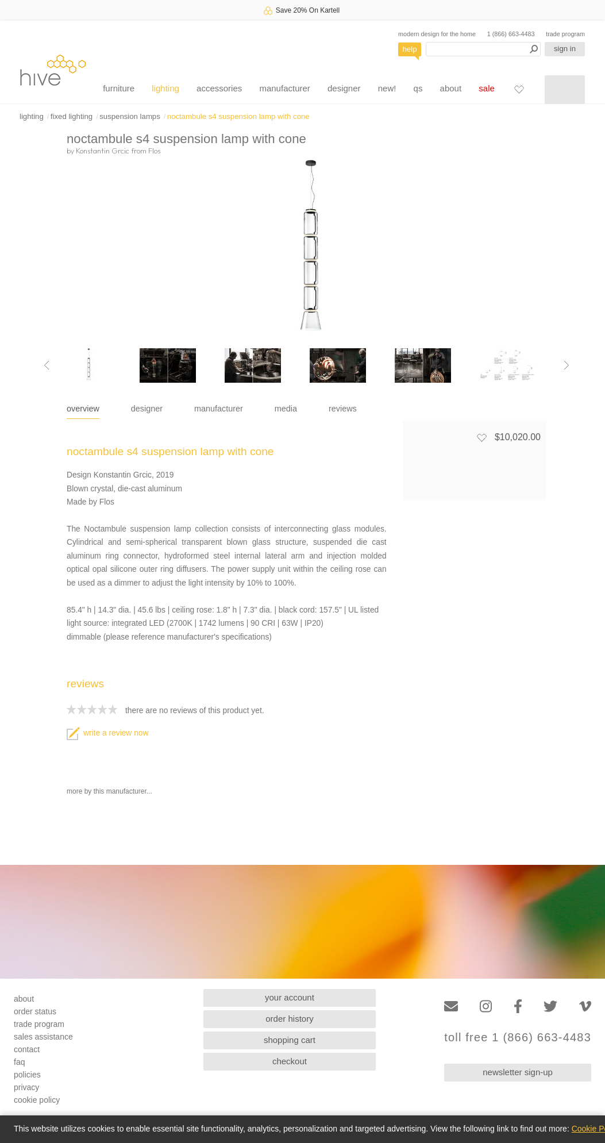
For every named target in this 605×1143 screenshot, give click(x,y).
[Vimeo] (585, 1006)
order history (289, 1018)
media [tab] (286, 408)
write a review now (107, 733)
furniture (118, 88)
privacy (26, 1087)
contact (27, 1049)
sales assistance (43, 1036)
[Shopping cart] (565, 89)
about (451, 88)
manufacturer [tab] (218, 408)
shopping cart (289, 1040)
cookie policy (37, 1099)
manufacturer (284, 88)
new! (387, 88)
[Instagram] (486, 1006)
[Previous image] (46, 365)
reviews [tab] (343, 408)
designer (344, 88)
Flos (154, 150)
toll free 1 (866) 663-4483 (517, 1038)
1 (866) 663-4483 (511, 33)
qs (418, 88)
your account (289, 997)
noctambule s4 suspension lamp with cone (238, 116)
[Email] (451, 1006)
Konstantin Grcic (102, 150)
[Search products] (483, 49)
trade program (565, 33)
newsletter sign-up (518, 1072)
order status (35, 1011)
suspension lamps (129, 116)
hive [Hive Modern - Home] (53, 70)
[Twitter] (550, 1006)
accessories (219, 88)
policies (27, 1074)
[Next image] (566, 365)
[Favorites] (519, 89)
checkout (289, 1061)
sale (487, 88)
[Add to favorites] (481, 437)
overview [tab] (83, 408)
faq (19, 1062)
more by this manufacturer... (109, 791)
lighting (165, 88)
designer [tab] (147, 408)
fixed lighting (72, 116)
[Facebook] (518, 1006)
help (410, 49)
